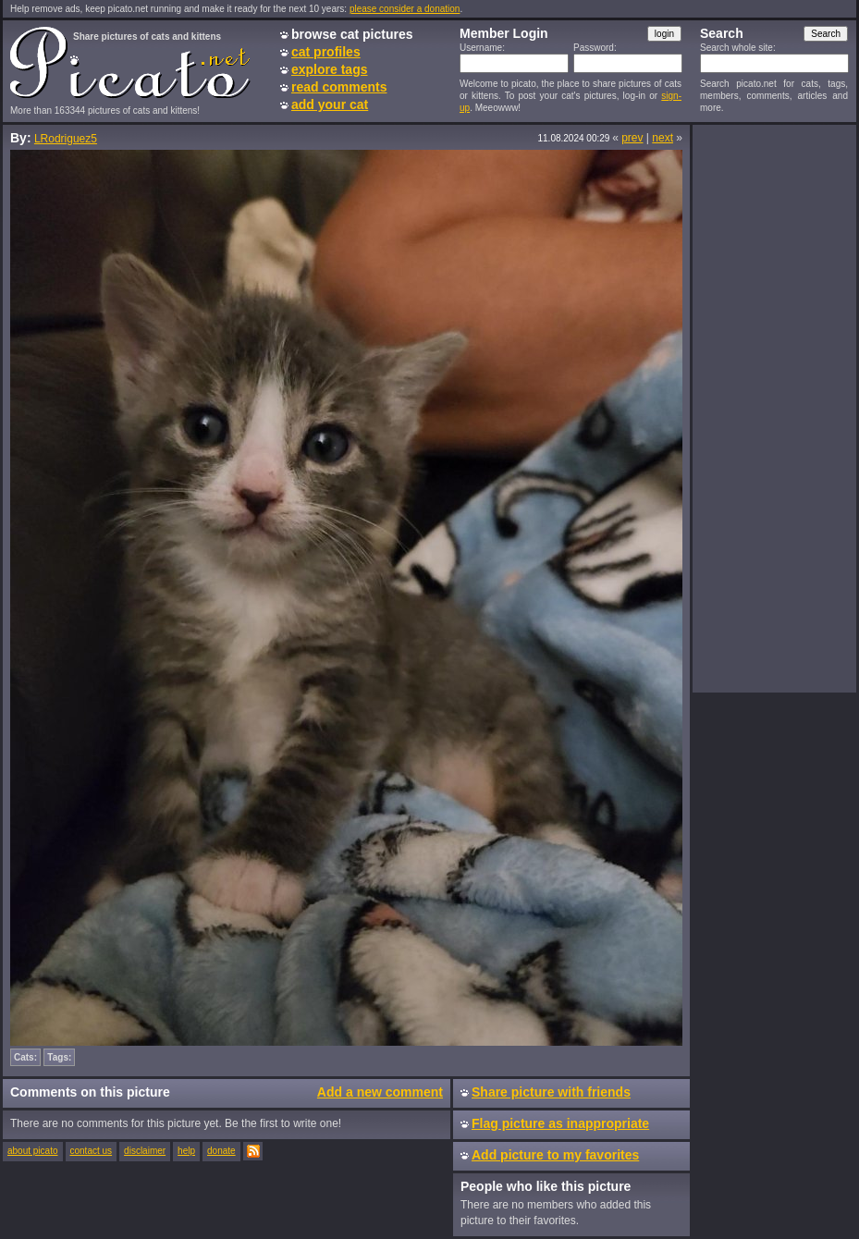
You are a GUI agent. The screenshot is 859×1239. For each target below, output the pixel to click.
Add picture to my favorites (555, 1154)
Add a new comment (380, 1092)
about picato (32, 1151)
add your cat (329, 104)
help (186, 1151)
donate (221, 1151)
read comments (339, 87)
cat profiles (326, 51)
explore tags (329, 69)
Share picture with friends (551, 1092)
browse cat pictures (352, 34)
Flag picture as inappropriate (560, 1123)
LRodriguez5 (65, 138)
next (662, 137)
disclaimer (145, 1151)
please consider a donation (405, 9)
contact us (91, 1151)
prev (632, 137)
